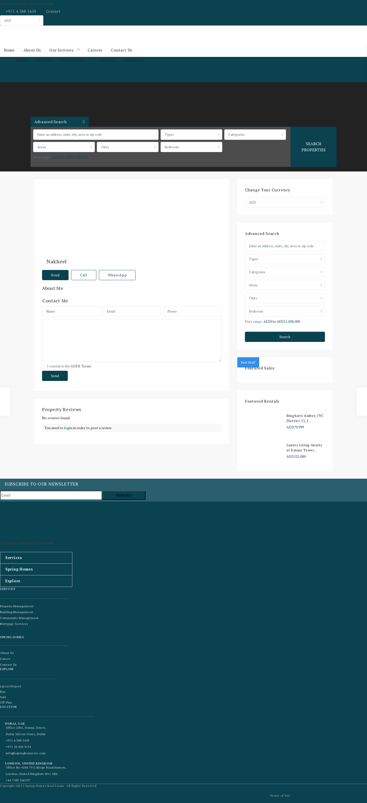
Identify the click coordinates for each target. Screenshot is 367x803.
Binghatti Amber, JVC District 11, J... (305, 418)
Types (169, 134)
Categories (236, 134)
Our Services (61, 50)
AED (7, 20)
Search (284, 336)
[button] (36, 557)
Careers (94, 50)
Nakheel (149, 190)
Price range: (42, 157)
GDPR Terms (81, 354)
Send (55, 263)
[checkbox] (44, 354)
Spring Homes (18, 569)
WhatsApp (117, 263)
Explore (12, 580)
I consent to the (69, 354)
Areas (41, 147)
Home (9, 50)
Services (13, 557)
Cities (105, 147)
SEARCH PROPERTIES (314, 146)
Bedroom (172, 147)
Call (83, 263)
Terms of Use (280, 795)
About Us (32, 50)
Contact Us (120, 50)
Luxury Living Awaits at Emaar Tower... (304, 447)
